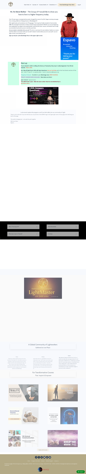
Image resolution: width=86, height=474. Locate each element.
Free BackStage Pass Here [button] (67, 4)
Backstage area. (45, 75)
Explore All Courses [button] (43, 449)
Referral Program (49, 461)
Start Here (27, 4)
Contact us (56, 461)
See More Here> (25, 83)
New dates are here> (46, 77)
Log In (79, 4)
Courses (35, 4)
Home (28, 461)
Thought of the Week (35, 461)
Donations (52, 4)
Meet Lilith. (29, 67)
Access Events (43, 4)
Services (42, 461)
